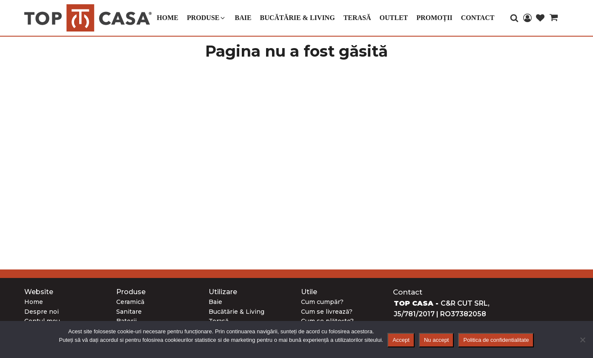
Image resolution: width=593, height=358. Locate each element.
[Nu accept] (582, 339)
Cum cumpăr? (322, 302)
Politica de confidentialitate (496, 340)
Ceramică (130, 302)
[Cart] (554, 19)
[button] (206, 18)
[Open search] (514, 18)
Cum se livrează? (326, 311)
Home (33, 302)
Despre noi (41, 311)
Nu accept (436, 340)
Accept (401, 340)
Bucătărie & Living (236, 311)
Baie (215, 302)
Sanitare (129, 311)
